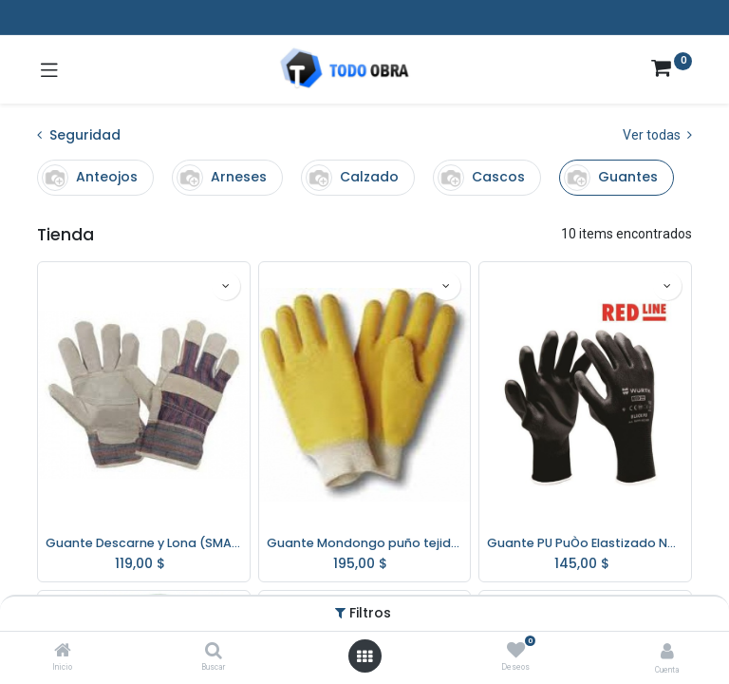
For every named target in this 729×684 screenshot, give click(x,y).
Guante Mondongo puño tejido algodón (365, 543)
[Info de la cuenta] (667, 651)
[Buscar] (213, 651)
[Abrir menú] (364, 656)
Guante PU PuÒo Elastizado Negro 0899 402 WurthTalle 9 (585, 543)
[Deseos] (516, 650)
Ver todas (657, 134)
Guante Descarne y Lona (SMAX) (144, 543)
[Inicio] (62, 651)
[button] (226, 286)
